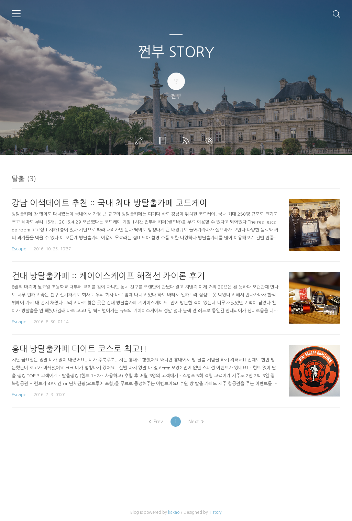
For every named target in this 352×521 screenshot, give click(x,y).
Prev (156, 421)
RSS (187, 141)
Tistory (215, 512)
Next (196, 421)
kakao (173, 512)
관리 (210, 141)
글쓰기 (140, 141)
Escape (19, 249)
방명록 (164, 141)
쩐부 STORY (176, 52)
